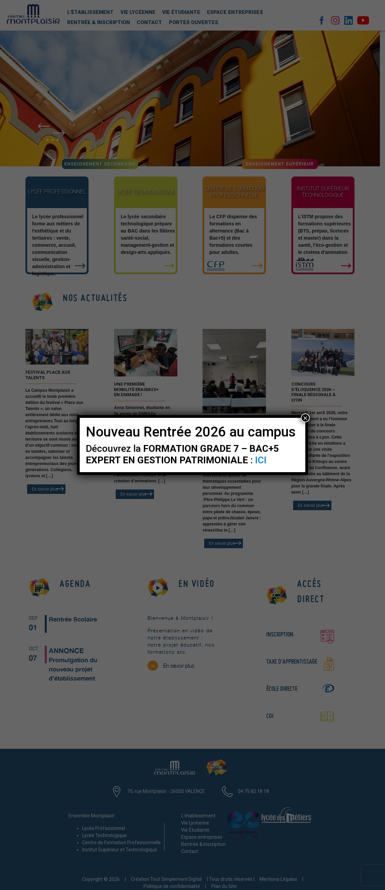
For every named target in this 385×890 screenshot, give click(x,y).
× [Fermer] (305, 417)
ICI (261, 460)
